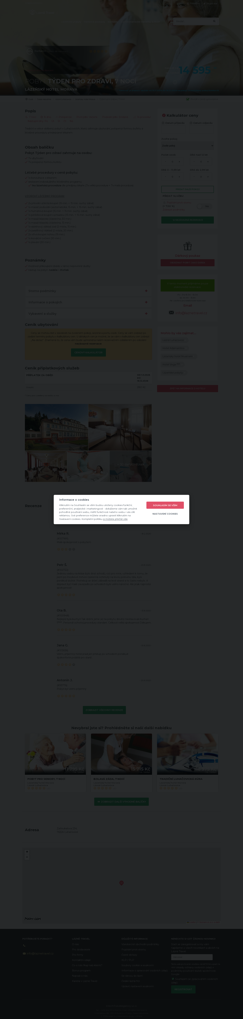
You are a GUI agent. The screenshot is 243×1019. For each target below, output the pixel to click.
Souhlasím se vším (165, 505)
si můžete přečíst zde (115, 518)
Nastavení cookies (165, 513)
